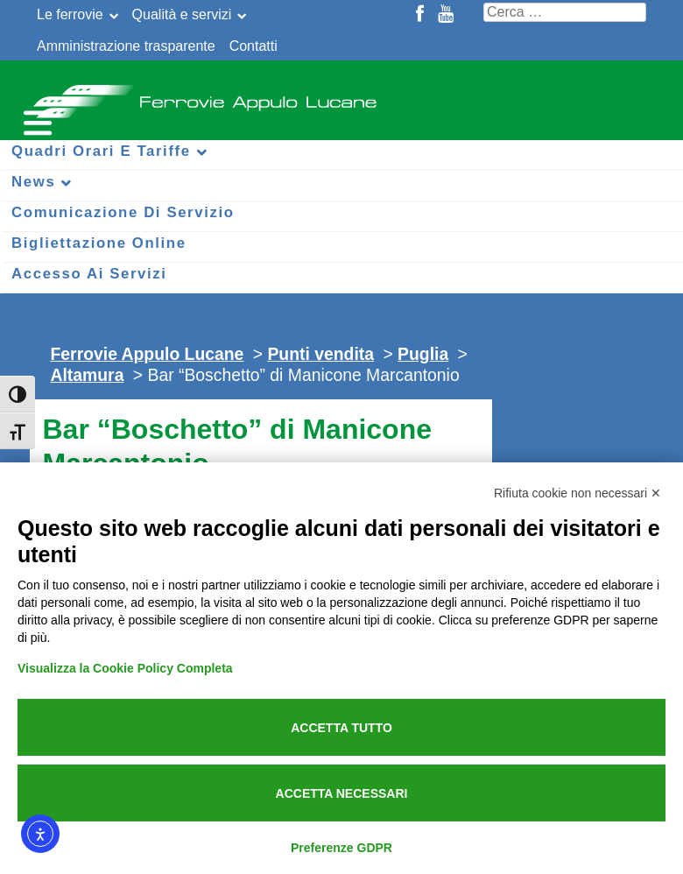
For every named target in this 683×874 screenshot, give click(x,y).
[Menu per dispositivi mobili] (35, 120)
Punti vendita (320, 353)
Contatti (253, 46)
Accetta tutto (341, 728)
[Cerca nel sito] (564, 12)
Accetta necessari (342, 793)
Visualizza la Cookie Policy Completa (125, 668)
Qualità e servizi (182, 14)
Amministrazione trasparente (126, 46)
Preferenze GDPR (341, 848)
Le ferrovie (70, 14)
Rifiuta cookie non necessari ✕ (577, 493)
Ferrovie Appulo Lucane (341, 96)
